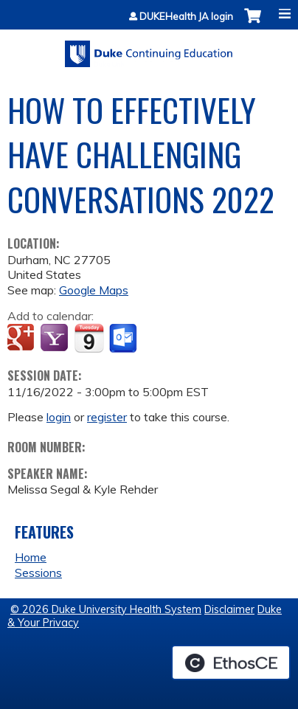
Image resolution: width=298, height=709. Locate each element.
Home (30, 557)
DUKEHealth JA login (186, 16)
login (58, 416)
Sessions (38, 572)
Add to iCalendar (89, 338)
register (107, 416)
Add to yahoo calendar (56, 338)
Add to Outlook (124, 338)
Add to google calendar (22, 338)
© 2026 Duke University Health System (105, 609)
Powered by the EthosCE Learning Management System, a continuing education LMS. (231, 662)
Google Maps (93, 290)
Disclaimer (229, 609)
